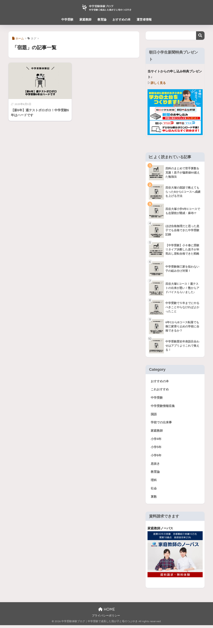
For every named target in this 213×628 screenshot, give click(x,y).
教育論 (101, 19)
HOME (106, 612)
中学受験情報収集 (163, 406)
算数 (154, 499)
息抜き (155, 465)
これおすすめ (160, 389)
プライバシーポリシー (106, 618)
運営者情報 (144, 19)
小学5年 (156, 448)
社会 (154, 491)
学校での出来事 (162, 423)
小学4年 (156, 440)
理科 (154, 482)
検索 (200, 35)
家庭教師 (85, 19)
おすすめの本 (122, 19)
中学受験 (67, 19)
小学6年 (156, 457)
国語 (154, 415)
